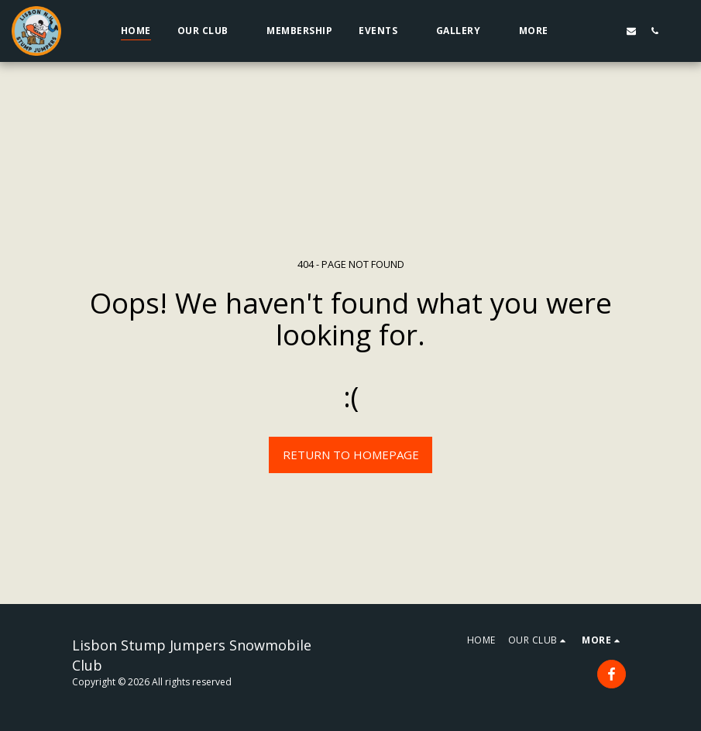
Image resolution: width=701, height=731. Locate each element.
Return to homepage (351, 454)
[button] (209, 31)
